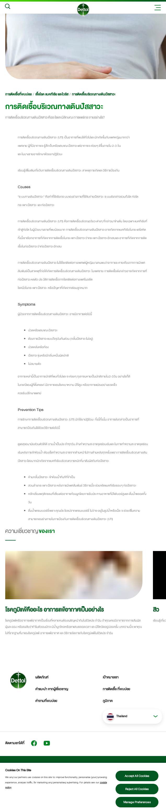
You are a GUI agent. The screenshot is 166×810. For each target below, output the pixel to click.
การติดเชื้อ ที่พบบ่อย (116, 689)
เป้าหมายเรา (110, 677)
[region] (83, 786)
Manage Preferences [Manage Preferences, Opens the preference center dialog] (137, 802)
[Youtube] (47, 743)
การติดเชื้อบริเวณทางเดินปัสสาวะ (93, 94)
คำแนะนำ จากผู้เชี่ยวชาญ (51, 689)
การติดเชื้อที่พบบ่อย (18, 94)
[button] (132, 716)
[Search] (7, 7)
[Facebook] (34, 743)
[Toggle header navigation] (157, 8)
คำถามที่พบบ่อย (46, 701)
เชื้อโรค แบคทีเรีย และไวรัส (51, 94)
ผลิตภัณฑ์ (41, 677)
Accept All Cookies (137, 776)
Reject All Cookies (136, 789)
